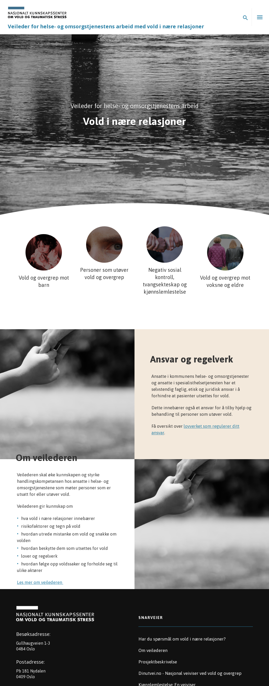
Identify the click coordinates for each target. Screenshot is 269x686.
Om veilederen (153, 650)
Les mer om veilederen (40, 582)
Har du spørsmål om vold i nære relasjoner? (182, 639)
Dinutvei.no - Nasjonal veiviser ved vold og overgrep (189, 673)
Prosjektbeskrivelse (157, 661)
